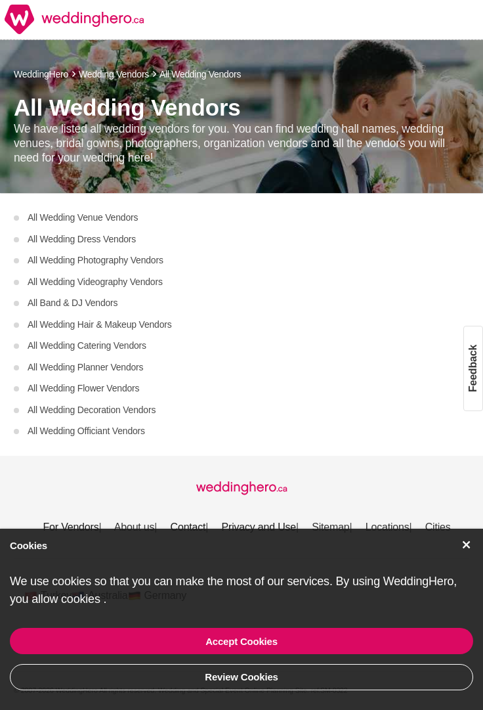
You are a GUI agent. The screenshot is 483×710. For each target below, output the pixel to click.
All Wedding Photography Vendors (94, 260)
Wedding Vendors (114, 74)
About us (134, 527)
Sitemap (330, 527)
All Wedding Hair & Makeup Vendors (99, 324)
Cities (438, 527)
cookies (82, 599)
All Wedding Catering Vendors (86, 345)
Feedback (472, 367)
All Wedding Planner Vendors (84, 367)
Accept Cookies (241, 641)
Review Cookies (241, 676)
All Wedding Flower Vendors (82, 388)
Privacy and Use (259, 527)
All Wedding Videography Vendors (94, 282)
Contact (188, 527)
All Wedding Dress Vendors (81, 239)
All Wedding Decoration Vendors (91, 410)
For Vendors (70, 527)
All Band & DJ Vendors (71, 303)
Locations (388, 527)
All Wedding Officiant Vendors (85, 431)
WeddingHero (41, 74)
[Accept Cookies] (466, 545)
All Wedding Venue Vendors (82, 217)
